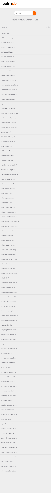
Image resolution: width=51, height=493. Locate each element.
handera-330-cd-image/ (8, 108)
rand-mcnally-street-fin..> (8, 334)
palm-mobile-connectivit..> (8, 207)
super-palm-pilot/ (6, 419)
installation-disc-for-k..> (8, 141)
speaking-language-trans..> (9, 405)
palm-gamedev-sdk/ (7, 193)
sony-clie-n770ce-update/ (8, 377)
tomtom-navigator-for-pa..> (9, 447)
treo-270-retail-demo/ (7, 461)
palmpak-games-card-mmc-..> (10, 259)
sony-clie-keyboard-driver (8, 372)
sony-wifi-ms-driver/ (6, 400)
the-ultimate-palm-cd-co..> (8, 433)
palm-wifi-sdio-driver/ (7, 235)
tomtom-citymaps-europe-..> (9, 438)
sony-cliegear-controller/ (8, 391)
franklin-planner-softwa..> (8, 80)
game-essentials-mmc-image (9, 85)
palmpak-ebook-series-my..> (9, 250)
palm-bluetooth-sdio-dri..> (8, 184)
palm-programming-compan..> (10, 221)
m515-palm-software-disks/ (9, 151)
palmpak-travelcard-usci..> (9, 268)
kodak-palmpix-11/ (6, 146)
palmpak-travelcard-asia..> (9, 264)
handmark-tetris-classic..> (8, 122)
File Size (47, 27)
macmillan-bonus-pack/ (8, 155)
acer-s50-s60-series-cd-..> (8, 47)
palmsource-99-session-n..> (9, 287)
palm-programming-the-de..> (9, 226)
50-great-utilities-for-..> (7, 42)
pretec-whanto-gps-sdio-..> (9, 320)
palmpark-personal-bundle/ (9, 273)
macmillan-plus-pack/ (7, 160)
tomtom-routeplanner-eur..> (9, 452)
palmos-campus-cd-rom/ (8, 245)
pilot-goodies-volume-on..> (9, 306)
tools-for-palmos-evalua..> (8, 457)
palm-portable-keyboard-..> (9, 217)
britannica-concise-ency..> (8, 61)
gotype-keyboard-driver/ (8, 99)
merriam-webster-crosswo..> (9, 174)
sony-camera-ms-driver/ (8, 363)
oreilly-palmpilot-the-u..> (8, 179)
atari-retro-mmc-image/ (7, 57)
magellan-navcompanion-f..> (9, 170)
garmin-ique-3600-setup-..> (9, 89)
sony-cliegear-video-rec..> (8, 395)
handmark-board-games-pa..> (10, 118)
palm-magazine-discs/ (7, 198)
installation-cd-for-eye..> (8, 137)
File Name (4, 27)
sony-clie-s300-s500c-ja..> (8, 381)
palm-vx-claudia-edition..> (8, 231)
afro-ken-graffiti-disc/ (7, 52)
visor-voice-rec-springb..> (8, 466)
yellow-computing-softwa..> (9, 471)
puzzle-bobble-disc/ (6, 325)
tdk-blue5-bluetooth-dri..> (8, 428)
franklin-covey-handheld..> (9, 75)
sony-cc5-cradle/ (6, 367)
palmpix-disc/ (5, 278)
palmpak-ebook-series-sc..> (9, 254)
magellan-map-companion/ (9, 165)
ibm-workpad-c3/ (6, 132)
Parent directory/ (6, 33)
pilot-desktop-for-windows (8, 301)
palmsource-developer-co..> (9, 292)
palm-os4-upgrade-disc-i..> (9, 212)
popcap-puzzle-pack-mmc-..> (9, 315)
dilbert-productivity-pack (8, 71)
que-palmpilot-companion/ (8, 330)
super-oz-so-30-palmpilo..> (9, 410)
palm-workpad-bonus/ (7, 240)
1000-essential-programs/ (8, 38)
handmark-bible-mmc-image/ (9, 113)
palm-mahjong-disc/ (6, 202)
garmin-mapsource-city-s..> (9, 94)
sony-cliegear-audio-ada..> (9, 386)
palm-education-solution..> (9, 188)
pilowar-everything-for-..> (8, 311)
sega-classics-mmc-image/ (9, 339)
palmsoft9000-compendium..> (9, 282)
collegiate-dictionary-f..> (8, 66)
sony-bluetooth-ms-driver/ (8, 358)
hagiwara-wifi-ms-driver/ (8, 104)
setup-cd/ (3, 344)
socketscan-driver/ (6, 353)
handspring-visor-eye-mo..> (9, 127)
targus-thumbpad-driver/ (8, 424)
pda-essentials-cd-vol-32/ (8, 297)
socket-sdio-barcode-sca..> (9, 348)
